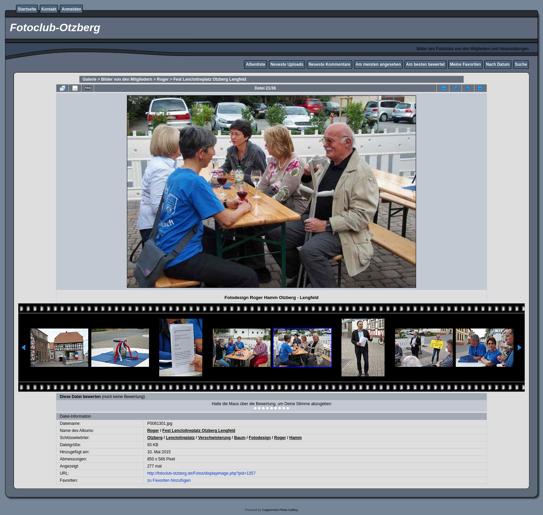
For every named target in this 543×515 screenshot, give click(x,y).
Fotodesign (260, 437)
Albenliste (255, 64)
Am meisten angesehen (378, 64)
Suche (521, 64)
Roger (163, 79)
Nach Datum (498, 64)
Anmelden (71, 9)
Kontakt (49, 9)
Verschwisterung (214, 437)
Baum (239, 437)
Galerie (90, 79)
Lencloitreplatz (180, 437)
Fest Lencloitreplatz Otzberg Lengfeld (209, 79)
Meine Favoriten (465, 64)
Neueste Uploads (286, 64)
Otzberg (155, 437)
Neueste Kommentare (329, 64)
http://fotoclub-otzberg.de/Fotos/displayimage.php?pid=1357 (201, 473)
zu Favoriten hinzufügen (169, 480)
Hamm (295, 437)
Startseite (27, 9)
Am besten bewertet (425, 64)
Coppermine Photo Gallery (280, 510)
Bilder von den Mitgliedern (126, 79)
